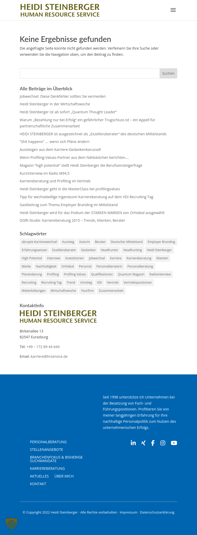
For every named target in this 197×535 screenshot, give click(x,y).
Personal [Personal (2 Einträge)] (85, 266)
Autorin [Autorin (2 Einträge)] (84, 242)
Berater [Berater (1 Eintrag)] (100, 242)
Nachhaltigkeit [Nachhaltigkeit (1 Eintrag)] (46, 266)
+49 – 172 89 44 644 (43, 346)
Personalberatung (48, 442)
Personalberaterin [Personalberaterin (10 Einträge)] (109, 266)
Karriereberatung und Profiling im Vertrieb (55, 181)
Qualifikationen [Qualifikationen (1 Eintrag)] (102, 274)
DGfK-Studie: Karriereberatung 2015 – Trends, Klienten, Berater (72, 220)
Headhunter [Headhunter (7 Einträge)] (109, 250)
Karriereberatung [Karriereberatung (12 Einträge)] (139, 258)
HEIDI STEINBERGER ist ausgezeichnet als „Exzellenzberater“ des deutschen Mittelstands (93, 133)
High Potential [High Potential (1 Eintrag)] (32, 258)
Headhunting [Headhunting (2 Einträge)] (132, 250)
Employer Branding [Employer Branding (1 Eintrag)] (161, 242)
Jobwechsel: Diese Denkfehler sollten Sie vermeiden (63, 96)
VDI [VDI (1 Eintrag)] (99, 282)
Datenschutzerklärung (157, 512)
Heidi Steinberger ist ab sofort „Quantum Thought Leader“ (68, 111)
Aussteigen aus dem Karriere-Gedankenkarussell (60, 149)
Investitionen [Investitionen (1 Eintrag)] (74, 258)
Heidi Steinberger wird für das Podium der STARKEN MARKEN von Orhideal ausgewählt (92, 212)
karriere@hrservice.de (49, 356)
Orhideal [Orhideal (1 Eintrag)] (68, 266)
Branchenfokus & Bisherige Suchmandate (56, 459)
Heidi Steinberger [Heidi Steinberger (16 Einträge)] (159, 250)
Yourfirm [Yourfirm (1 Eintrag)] (87, 290)
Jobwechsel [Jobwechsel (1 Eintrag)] (97, 258)
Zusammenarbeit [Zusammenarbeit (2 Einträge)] (111, 290)
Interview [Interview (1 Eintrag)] (53, 258)
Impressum (128, 512)
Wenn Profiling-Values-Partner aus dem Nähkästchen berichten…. (74, 157)
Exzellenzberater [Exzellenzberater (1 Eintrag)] (64, 250)
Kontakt (38, 484)
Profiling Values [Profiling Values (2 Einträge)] (75, 274)
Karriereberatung (47, 469)
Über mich (64, 476)
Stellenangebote (46, 450)
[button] (11, 523)
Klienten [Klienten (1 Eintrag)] (162, 258)
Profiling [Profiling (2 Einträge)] (53, 274)
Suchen (168, 73)
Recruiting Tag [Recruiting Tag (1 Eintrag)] (51, 282)
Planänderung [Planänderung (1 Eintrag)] (32, 274)
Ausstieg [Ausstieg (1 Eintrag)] (68, 242)
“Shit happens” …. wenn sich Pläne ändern (55, 141)
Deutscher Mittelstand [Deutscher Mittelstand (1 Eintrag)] (127, 242)
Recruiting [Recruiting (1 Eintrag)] (29, 282)
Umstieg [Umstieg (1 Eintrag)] (86, 282)
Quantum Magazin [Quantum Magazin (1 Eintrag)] (131, 274)
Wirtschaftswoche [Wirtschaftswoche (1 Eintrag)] (63, 290)
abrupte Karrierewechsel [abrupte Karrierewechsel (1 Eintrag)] (39, 242)
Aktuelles (39, 476)
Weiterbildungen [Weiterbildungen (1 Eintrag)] (34, 290)
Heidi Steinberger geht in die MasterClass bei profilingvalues (70, 188)
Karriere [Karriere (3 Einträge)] (116, 258)
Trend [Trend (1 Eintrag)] (71, 282)
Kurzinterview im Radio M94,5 (45, 173)
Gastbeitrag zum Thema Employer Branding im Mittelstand (69, 204)
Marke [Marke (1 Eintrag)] (26, 266)
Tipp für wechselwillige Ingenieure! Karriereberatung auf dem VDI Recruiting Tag (86, 196)
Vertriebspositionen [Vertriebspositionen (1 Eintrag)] (138, 282)
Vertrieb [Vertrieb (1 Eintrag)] (113, 282)
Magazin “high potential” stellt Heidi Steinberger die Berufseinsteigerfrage (81, 165)
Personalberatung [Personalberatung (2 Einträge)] (140, 266)
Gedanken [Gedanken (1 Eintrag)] (88, 250)
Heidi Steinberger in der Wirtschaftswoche (55, 104)
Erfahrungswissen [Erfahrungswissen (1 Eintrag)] (34, 250)
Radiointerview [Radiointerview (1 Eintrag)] (160, 274)
